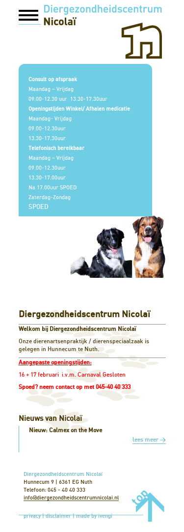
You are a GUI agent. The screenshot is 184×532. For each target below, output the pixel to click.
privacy (32, 516)
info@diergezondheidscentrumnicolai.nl (71, 498)
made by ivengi (94, 516)
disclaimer (58, 516)
